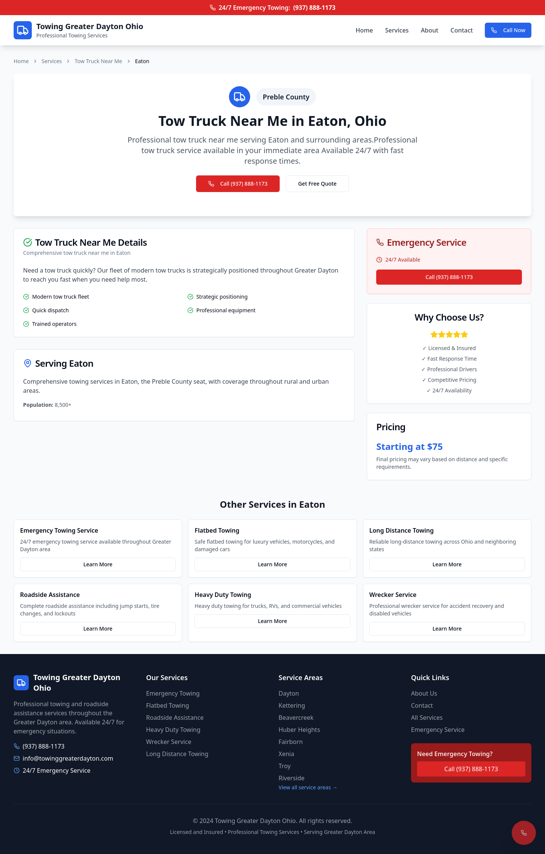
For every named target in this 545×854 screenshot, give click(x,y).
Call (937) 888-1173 (238, 183)
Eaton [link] (142, 61)
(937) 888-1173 (314, 7)
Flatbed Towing (167, 705)
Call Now (508, 30)
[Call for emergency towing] (524, 833)
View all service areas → (308, 787)
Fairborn (291, 742)
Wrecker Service (168, 742)
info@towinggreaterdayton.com (68, 758)
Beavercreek (296, 717)
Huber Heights (299, 729)
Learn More (97, 564)
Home (364, 30)
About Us (424, 693)
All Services (427, 717)
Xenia (286, 754)
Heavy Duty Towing (173, 729)
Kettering (292, 705)
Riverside (292, 778)
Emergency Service (437, 729)
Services (397, 30)
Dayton (289, 693)
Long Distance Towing (177, 754)
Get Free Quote (317, 183)
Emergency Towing (173, 693)
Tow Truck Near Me (98, 61)
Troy (285, 766)
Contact (461, 30)
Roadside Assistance (175, 717)
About (429, 30)
